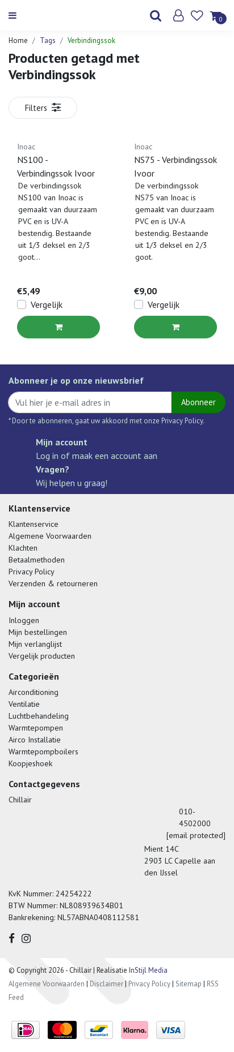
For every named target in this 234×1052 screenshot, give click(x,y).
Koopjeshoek (30, 763)
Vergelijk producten (42, 656)
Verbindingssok (91, 40)
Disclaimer (106, 984)
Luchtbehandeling (39, 716)
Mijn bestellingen (38, 632)
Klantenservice (33, 524)
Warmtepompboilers (43, 751)
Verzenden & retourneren (53, 583)
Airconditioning (33, 692)
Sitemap (189, 984)
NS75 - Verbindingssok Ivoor (175, 166)
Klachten (23, 548)
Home (18, 40)
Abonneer (198, 402)
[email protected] (195, 835)
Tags (48, 40)
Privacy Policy (32, 571)
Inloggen (24, 620)
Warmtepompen (36, 728)
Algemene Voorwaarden (50, 536)
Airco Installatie (35, 740)
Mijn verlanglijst (35, 644)
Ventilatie (24, 704)
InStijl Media (147, 970)
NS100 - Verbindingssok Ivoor (56, 166)
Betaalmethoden (37, 560)
